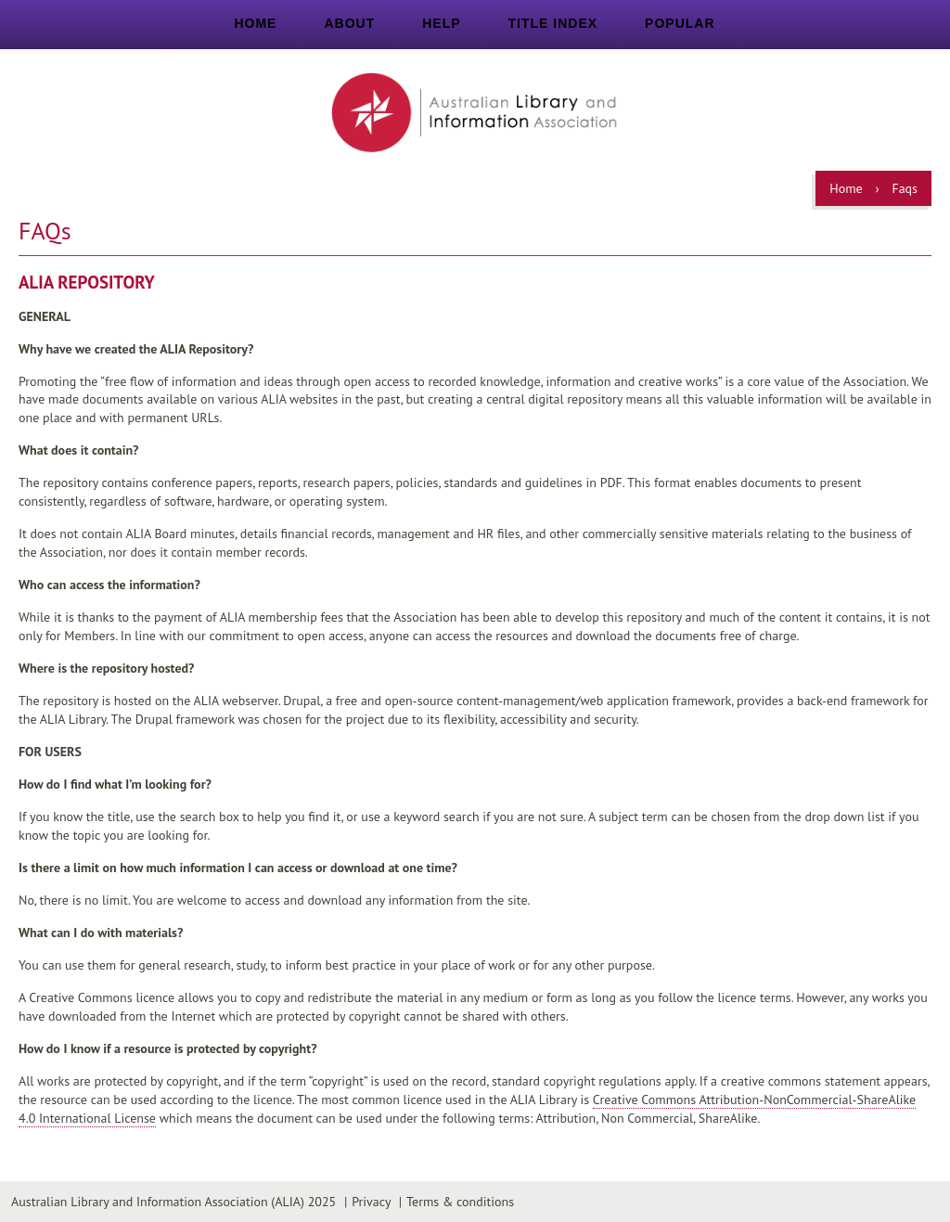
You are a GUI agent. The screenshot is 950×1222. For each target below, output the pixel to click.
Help (441, 23)
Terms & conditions (460, 1201)
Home (255, 23)
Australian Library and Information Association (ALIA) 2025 (173, 1201)
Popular (679, 23)
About (349, 23)
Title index (553, 23)
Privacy (371, 1201)
